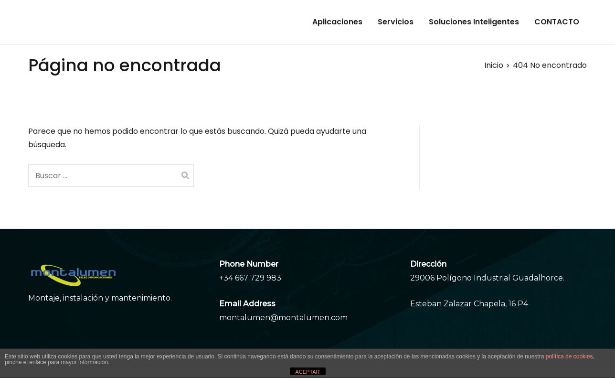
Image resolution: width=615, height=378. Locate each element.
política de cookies (569, 356)
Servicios (396, 21)
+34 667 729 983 (250, 277)
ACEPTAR (307, 372)
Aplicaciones (337, 21)
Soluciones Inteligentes (474, 21)
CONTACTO (556, 21)
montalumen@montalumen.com (283, 317)
